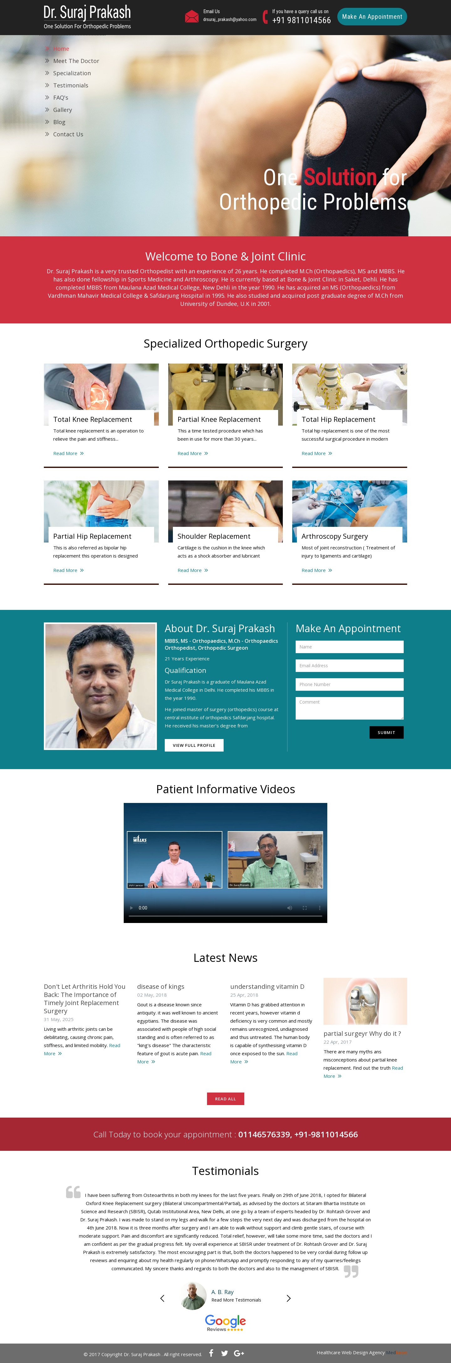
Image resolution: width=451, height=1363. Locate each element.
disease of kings (160, 986)
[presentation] (329, 734)
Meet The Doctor (76, 61)
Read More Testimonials (236, 1300)
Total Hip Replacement (339, 419)
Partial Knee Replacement (219, 419)
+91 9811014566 (301, 20)
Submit (387, 732)
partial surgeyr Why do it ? (362, 1033)
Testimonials (70, 85)
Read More (65, 453)
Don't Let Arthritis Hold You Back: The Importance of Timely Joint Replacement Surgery (85, 998)
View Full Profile (194, 745)
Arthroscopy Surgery (335, 536)
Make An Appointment (372, 16)
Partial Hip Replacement (92, 536)
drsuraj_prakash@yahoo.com (230, 19)
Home (61, 48)
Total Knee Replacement (92, 419)
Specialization (72, 73)
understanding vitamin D (267, 986)
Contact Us (68, 134)
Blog (59, 122)
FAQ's (60, 97)
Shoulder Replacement (214, 536)
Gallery (62, 109)
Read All (225, 1099)
